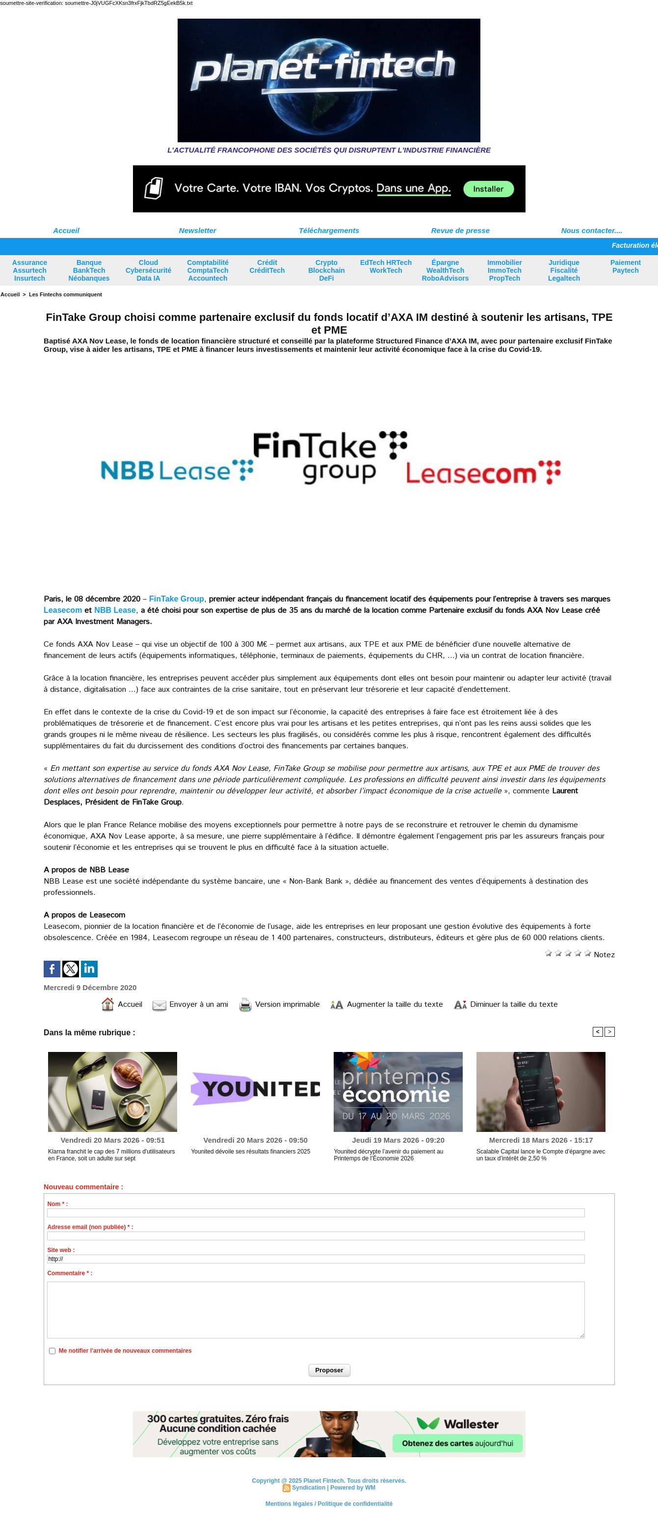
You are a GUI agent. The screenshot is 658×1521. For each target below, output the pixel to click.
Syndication (308, 1487)
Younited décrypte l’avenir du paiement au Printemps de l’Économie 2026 (388, 1155)
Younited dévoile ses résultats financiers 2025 (250, 1151)
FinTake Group (176, 599)
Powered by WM (352, 1487)
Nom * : (57, 1204)
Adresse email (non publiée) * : (90, 1227)
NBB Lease (114, 610)
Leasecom (63, 610)
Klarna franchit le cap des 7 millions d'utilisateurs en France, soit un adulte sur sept (111, 1155)
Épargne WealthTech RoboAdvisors (445, 270)
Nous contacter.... (592, 230)
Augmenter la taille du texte (386, 1004)
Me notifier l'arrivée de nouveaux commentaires (125, 1350)
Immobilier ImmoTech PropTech (504, 270)
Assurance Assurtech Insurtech (30, 270)
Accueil (66, 230)
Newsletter (197, 230)
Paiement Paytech (625, 266)
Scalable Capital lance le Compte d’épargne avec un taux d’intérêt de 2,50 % (540, 1155)
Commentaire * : (69, 1273)
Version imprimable (279, 1004)
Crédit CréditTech (267, 266)
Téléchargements (329, 230)
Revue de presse (460, 230)
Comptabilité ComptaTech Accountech (208, 270)
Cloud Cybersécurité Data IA (148, 270)
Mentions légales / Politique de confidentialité (329, 1503)
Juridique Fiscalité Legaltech (564, 270)
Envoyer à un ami (190, 1004)
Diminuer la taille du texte (505, 1004)
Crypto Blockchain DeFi (326, 270)
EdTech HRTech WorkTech (386, 266)
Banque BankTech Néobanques (89, 270)
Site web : (61, 1250)
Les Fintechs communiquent (65, 294)
